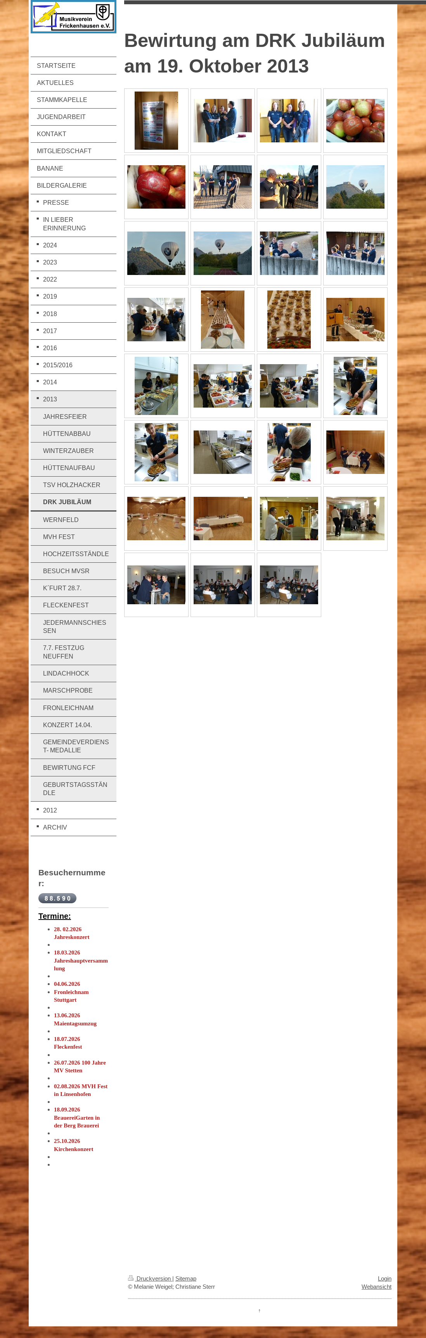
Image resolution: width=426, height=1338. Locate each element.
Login (384, 1278)
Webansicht (376, 1286)
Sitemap (185, 1278)
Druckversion (150, 1278)
